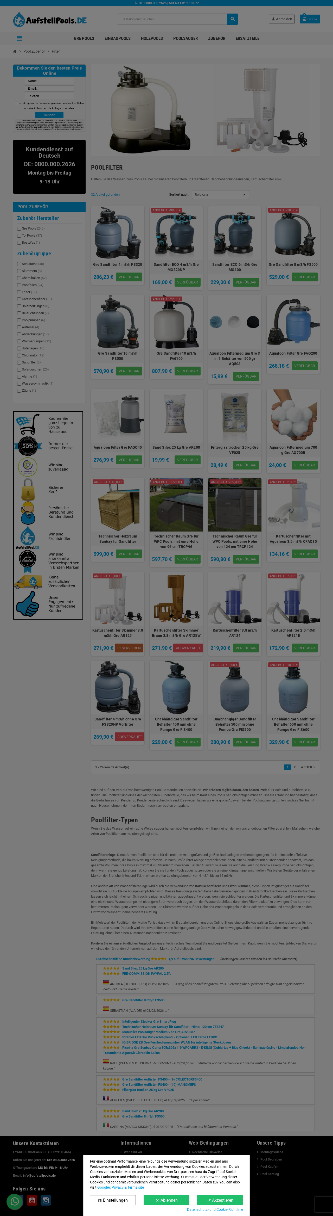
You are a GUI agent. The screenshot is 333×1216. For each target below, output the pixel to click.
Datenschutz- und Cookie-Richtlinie (215, 1209)
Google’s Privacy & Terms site (120, 1187)
